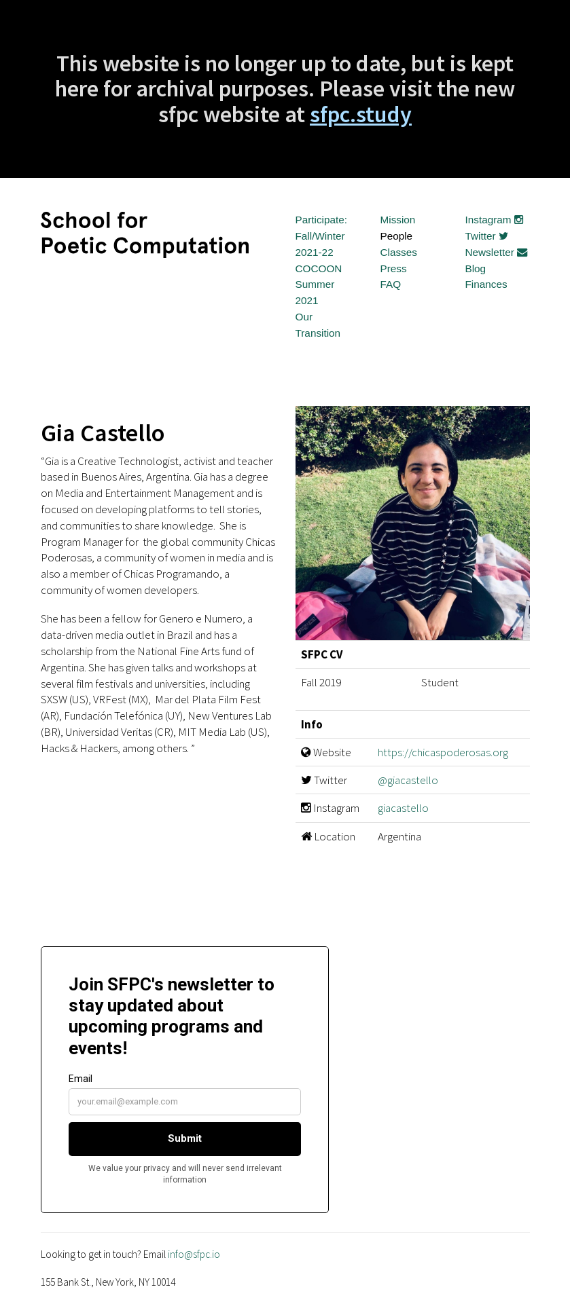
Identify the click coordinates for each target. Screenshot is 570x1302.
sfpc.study (361, 114)
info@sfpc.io (194, 1254)
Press (393, 268)
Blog (475, 268)
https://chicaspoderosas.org (443, 752)
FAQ (391, 284)
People (396, 236)
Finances (486, 284)
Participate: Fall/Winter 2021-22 (322, 236)
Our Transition (318, 325)
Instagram (494, 219)
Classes (398, 252)
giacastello (403, 807)
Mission (398, 219)
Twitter (486, 236)
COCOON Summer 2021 (319, 285)
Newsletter (496, 252)
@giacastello (408, 780)
